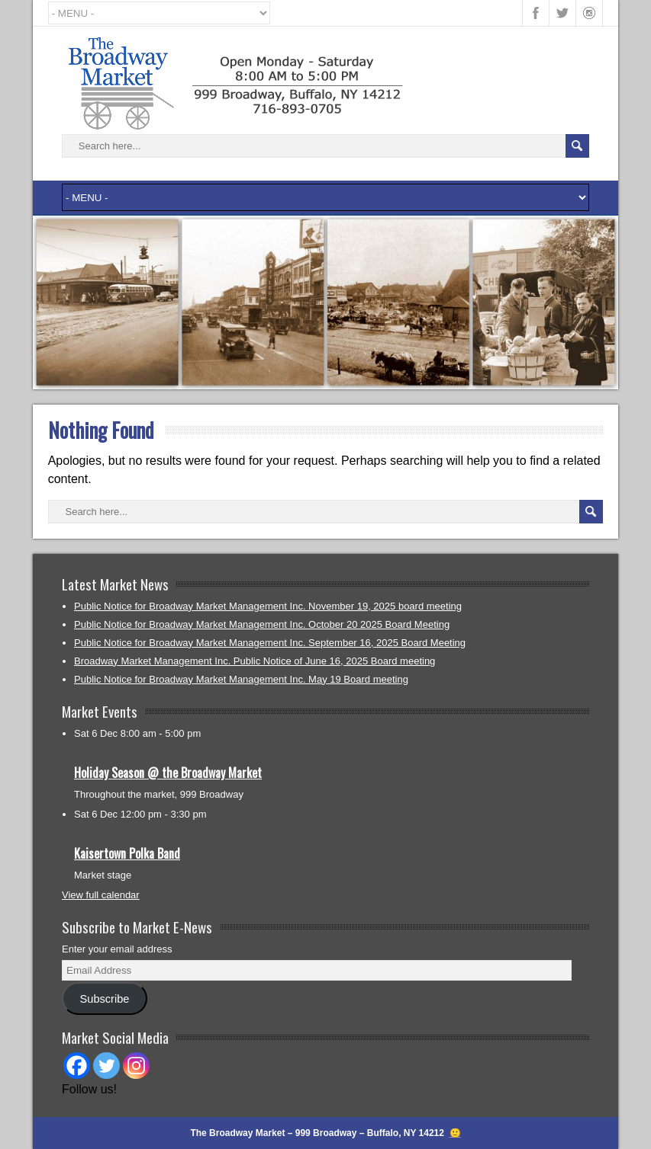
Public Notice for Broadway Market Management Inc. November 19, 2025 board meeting (268, 606)
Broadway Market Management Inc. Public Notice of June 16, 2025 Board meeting (254, 661)
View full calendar (101, 895)
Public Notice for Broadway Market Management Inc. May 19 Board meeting (241, 679)
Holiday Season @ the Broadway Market (168, 772)
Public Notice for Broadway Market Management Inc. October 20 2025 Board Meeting (262, 624)
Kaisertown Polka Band (127, 853)
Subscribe (105, 999)
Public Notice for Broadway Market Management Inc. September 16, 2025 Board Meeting (270, 642)
